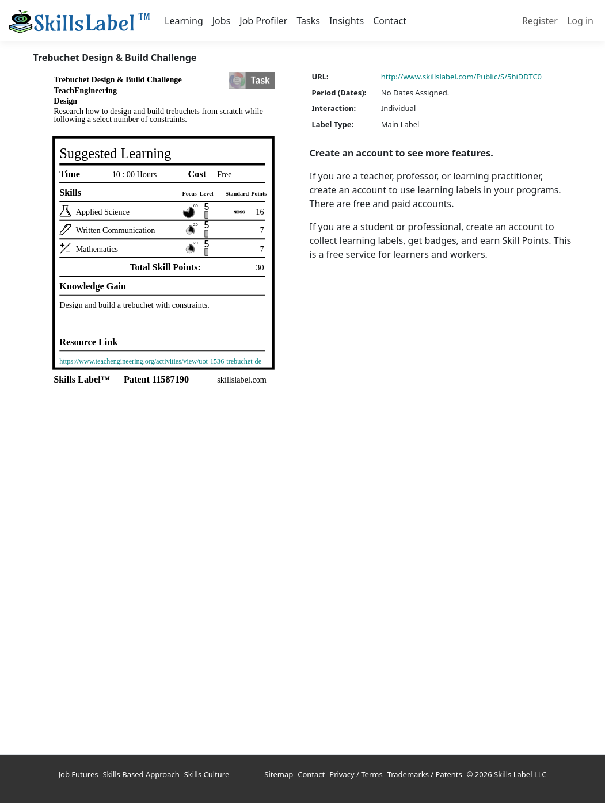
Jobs (221, 20)
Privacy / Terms (355, 774)
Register (540, 20)
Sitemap (278, 774)
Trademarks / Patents (424, 774)
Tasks (307, 20)
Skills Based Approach (140, 774)
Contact (389, 20)
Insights (346, 20)
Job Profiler (263, 20)
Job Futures (78, 774)
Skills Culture (207, 774)
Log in (580, 20)
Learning (184, 20)
